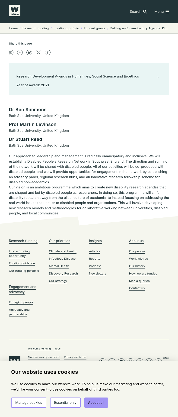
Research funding (23, 273)
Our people (137, 283)
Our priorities (59, 273)
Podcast (95, 298)
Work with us (138, 291)
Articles (94, 283)
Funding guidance (22, 295)
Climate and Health (62, 283)
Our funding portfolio (24, 303)
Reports (94, 291)
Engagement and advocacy (22, 321)
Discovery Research (63, 305)
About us (136, 273)
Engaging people (21, 334)
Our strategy (58, 313)
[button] (138, 11)
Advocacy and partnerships (19, 344)
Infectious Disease (62, 291)
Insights (95, 273)
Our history (137, 298)
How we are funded (143, 305)
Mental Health (59, 298)
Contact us (137, 320)
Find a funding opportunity (19, 285)
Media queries (139, 313)
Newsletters (97, 305)
